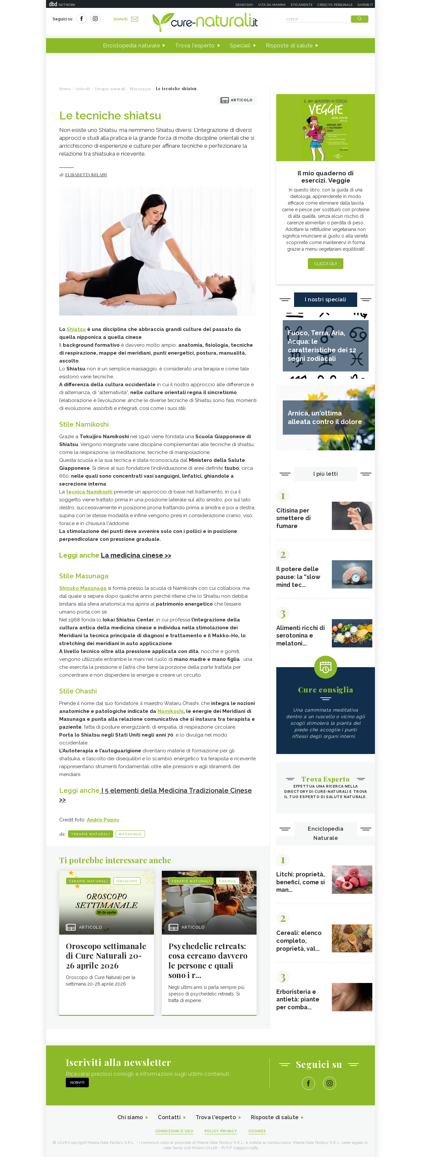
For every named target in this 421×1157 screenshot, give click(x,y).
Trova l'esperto (195, 45)
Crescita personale (335, 5)
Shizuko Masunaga (83, 588)
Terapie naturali (90, 833)
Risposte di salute (289, 45)
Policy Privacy (221, 1131)
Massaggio (130, 833)
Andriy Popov (103, 819)
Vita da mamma (272, 5)
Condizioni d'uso (174, 1131)
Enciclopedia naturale (131, 45)
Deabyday (244, 5)
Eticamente (301, 5)
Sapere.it (365, 5)
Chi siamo (129, 1117)
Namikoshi (171, 711)
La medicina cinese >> (136, 555)
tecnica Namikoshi (89, 492)
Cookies (257, 1131)
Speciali (240, 45)
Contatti (169, 1117)
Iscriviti (126, 19)
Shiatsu (76, 329)
